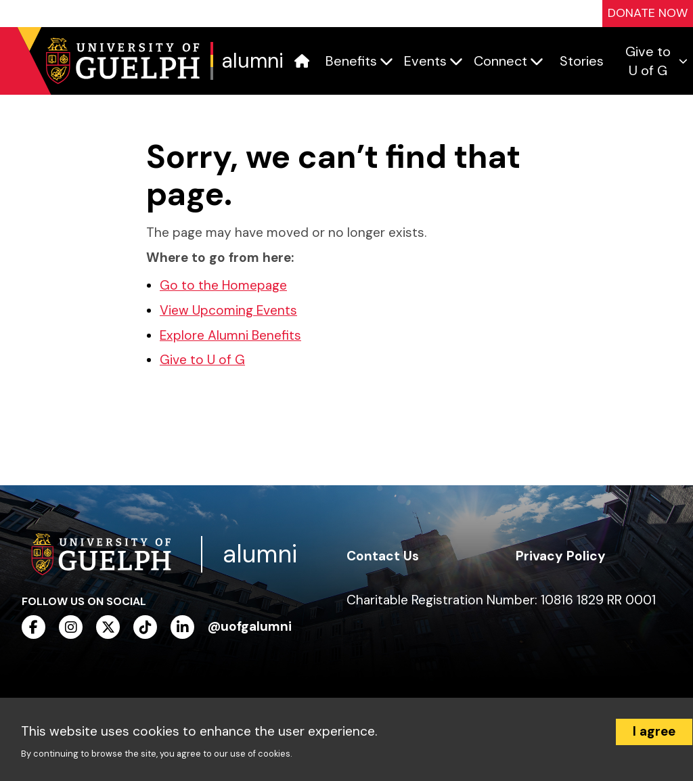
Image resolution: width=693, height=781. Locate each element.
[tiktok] (145, 627)
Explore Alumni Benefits (230, 335)
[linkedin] (182, 627)
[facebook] (33, 627)
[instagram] (71, 627)
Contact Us (382, 556)
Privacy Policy (561, 556)
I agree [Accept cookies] (654, 731)
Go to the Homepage (223, 285)
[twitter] (108, 627)
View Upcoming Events (228, 310)
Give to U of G (202, 359)
